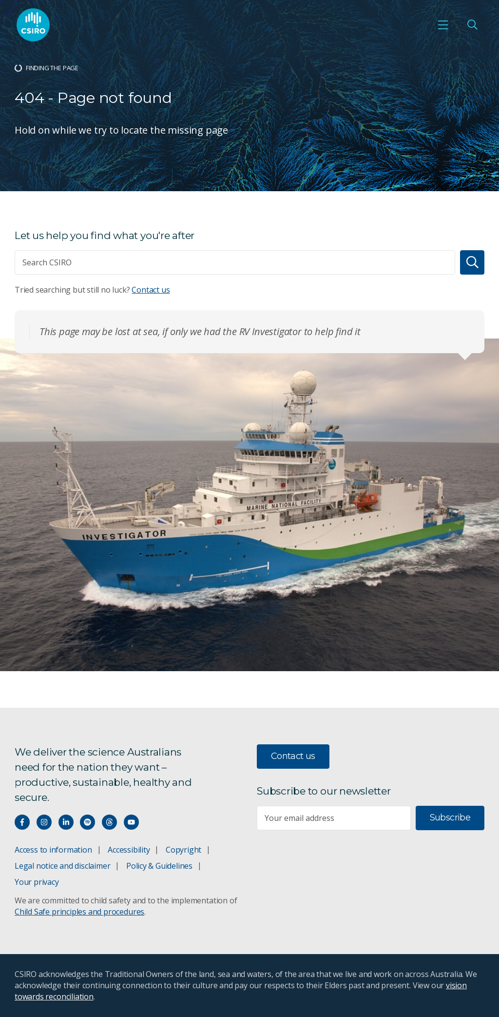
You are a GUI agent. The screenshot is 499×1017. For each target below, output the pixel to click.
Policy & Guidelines (159, 865)
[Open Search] (472, 25)
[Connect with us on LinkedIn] (66, 822)
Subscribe (450, 817)
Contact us (151, 289)
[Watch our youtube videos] (131, 822)
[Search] (472, 262)
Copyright (183, 849)
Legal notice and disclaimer (62, 865)
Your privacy (36, 882)
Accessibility (129, 849)
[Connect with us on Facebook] (22, 822)
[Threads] (109, 822)
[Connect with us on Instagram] (44, 822)
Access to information (53, 849)
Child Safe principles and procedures (79, 911)
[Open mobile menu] (443, 25)
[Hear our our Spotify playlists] (87, 822)
